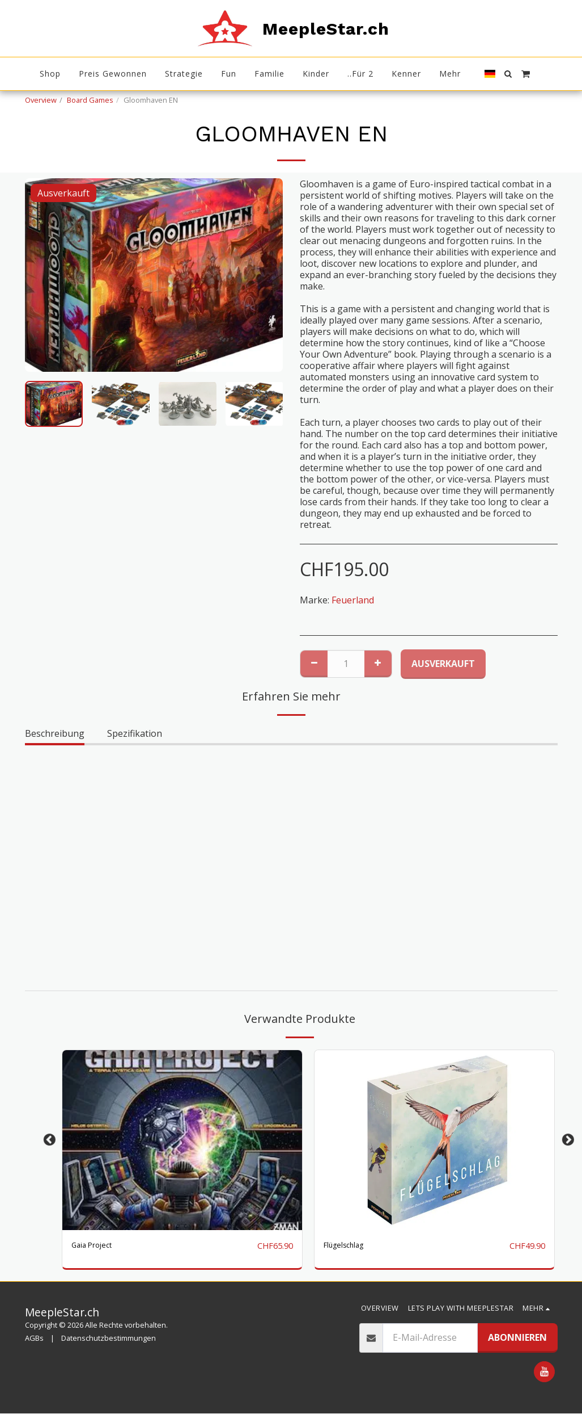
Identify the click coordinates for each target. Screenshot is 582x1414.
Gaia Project (96, 1246)
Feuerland (353, 600)
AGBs (34, 1339)
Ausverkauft (443, 663)
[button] (508, 74)
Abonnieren (517, 1338)
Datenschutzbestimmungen (108, 1339)
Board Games (90, 100)
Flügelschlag (350, 1246)
